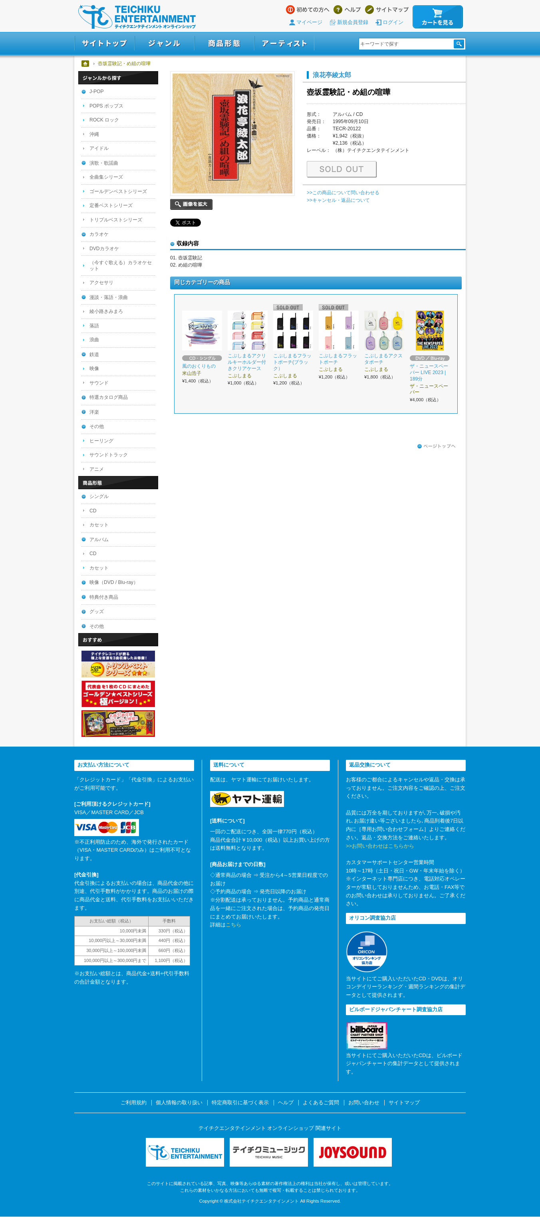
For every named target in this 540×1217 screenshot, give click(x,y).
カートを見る (438, 16)
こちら (233, 925)
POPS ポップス (106, 106)
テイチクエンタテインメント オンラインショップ (137, 17)
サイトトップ (104, 43)
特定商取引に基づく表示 (240, 1102)
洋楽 (94, 412)
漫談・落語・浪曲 (108, 297)
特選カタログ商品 (108, 397)
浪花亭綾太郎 (332, 74)
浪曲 (94, 340)
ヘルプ (347, 9)
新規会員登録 (352, 22)
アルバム (99, 539)
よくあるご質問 (321, 1102)
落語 (94, 326)
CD (92, 511)
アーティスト (284, 43)
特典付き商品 (103, 597)
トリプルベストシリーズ (115, 220)
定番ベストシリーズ (111, 205)
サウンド (99, 383)
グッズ (96, 611)
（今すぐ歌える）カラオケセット (120, 265)
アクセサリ (101, 282)
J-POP (96, 91)
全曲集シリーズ (106, 177)
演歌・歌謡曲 (103, 163)
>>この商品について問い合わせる (343, 192)
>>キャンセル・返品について (338, 200)
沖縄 (94, 134)
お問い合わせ (363, 1102)
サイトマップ (387, 9)
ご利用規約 (134, 1102)
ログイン (393, 22)
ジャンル (165, 43)
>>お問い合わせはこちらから (380, 846)
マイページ (309, 22)
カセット (99, 525)
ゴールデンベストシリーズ (118, 191)
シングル (99, 496)
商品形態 (224, 43)
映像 (94, 368)
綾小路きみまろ (106, 311)
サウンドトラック (108, 455)
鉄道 (94, 354)
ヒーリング (101, 441)
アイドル (99, 148)
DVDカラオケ (104, 248)
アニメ (96, 469)
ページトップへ (436, 446)
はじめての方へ (308, 9)
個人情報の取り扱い (179, 1102)
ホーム (85, 63)
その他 (96, 426)
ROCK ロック (104, 120)
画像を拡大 (191, 204)
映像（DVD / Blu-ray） (113, 582)
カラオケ (99, 234)
